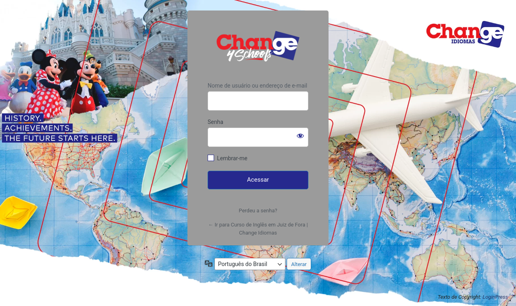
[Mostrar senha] (300, 136)
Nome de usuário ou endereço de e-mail (257, 85)
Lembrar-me (232, 158)
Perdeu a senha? (258, 210)
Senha (215, 122)
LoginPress (495, 297)
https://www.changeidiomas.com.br (258, 46)
